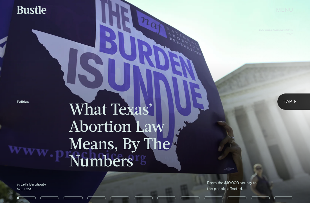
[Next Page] (206, 101)
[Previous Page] (51, 101)
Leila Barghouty (33, 184)
